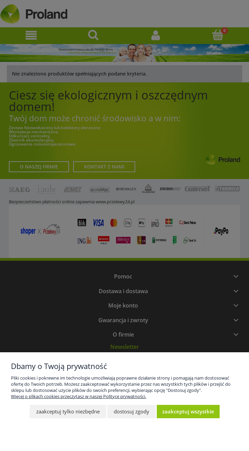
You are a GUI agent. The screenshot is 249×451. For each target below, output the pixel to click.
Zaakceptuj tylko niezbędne (68, 411)
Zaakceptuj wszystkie (188, 411)
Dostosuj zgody (131, 411)
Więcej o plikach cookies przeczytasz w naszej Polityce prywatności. (78, 396)
